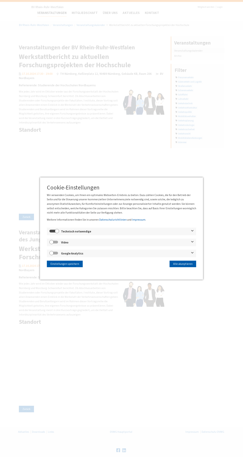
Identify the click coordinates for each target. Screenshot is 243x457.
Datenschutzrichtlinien (113, 220)
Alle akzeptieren (183, 264)
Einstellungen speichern (64, 264)
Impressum (138, 220)
